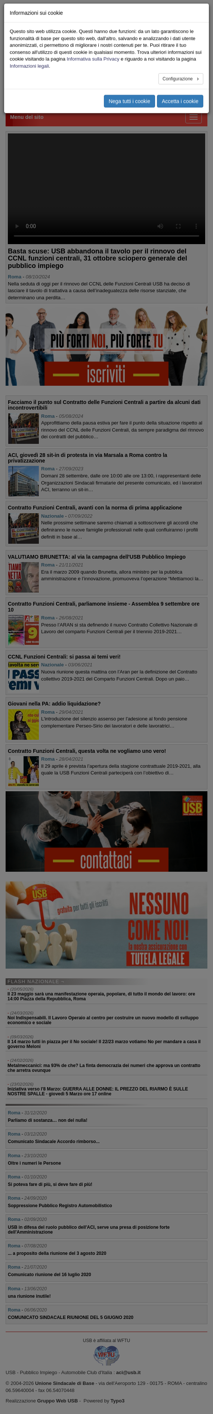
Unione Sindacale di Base (64, 1383)
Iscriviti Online (178, 34)
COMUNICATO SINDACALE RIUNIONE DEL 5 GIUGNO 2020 (70, 1317)
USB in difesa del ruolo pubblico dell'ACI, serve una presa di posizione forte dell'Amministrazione (89, 1230)
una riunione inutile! (29, 1296)
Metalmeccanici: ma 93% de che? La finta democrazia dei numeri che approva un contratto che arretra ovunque (103, 1068)
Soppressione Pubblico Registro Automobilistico (60, 1205)
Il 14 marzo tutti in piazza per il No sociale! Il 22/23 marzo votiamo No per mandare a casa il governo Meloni (104, 1044)
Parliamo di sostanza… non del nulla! (47, 1120)
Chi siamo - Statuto (183, 9)
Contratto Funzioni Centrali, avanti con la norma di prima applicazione (95, 508)
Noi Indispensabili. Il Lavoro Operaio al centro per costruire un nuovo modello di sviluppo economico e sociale (102, 1020)
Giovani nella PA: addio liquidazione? (54, 704)
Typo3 (117, 1401)
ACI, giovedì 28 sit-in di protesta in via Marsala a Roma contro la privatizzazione (87, 458)
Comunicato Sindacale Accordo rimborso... (54, 1141)
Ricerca (171, 42)
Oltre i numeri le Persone (34, 1163)
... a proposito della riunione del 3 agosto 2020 (57, 1253)
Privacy (171, 58)
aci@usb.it (128, 1372)
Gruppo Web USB (57, 1401)
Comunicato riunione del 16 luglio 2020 (49, 1274)
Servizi (170, 26)
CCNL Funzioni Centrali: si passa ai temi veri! (64, 657)
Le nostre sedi (178, 17)
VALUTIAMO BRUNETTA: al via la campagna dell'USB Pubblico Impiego (97, 557)
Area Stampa (176, 50)
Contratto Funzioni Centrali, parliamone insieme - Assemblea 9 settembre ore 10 (104, 606)
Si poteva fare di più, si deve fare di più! (50, 1184)
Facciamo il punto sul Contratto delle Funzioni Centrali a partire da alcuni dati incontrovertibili (104, 405)
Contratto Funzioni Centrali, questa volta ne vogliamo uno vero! (87, 751)
